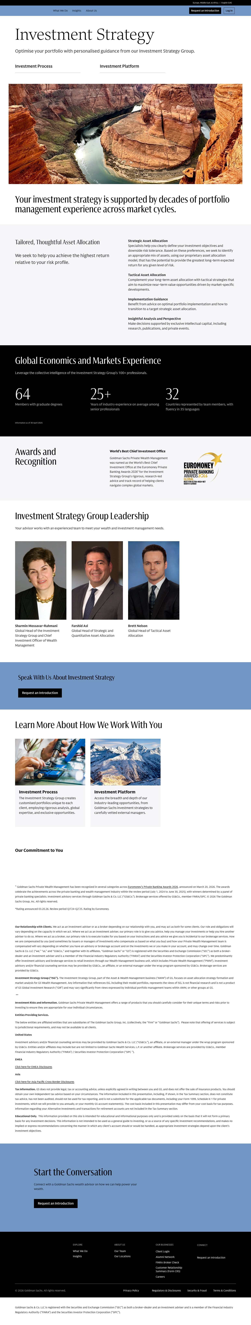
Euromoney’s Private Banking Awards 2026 (153, 887)
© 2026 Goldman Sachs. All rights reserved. (40, 1290)
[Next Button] (232, 872)
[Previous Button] (223, 872)
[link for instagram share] (204, 1252)
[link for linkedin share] (198, 1252)
